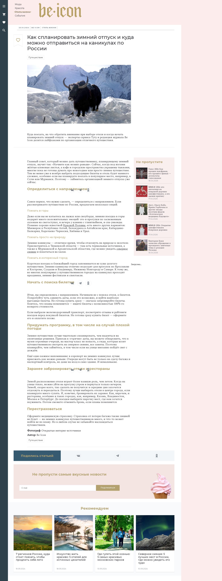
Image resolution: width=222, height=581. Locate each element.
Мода (18, 4)
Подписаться (108, 487)
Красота (19, 8)
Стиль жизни (22, 12)
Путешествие (35, 57)
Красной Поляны (74, 225)
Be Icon (35, 28)
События (20, 15)
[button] (4, 6)
